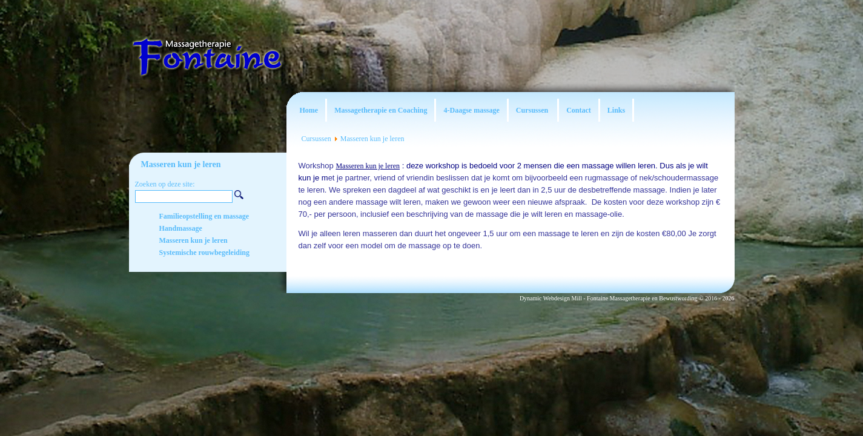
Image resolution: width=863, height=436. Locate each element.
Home (309, 110)
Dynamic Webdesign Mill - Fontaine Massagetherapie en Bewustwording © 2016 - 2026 (627, 298)
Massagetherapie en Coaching (380, 110)
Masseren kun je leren (372, 138)
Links (616, 110)
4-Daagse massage (471, 110)
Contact (578, 110)
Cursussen (533, 110)
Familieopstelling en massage (204, 216)
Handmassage (180, 228)
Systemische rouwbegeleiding (204, 252)
